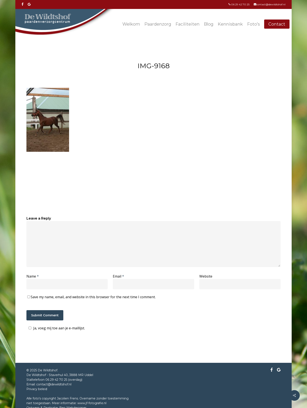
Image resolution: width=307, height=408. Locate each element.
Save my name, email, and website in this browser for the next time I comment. (93, 297)
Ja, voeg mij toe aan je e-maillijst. (56, 328)
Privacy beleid (36, 389)
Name (32, 276)
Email (118, 276)
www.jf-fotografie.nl (91, 403)
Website (205, 276)
